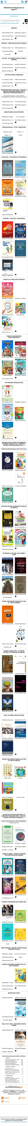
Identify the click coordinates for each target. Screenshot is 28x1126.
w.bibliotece (13, 1091)
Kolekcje (17, 23)
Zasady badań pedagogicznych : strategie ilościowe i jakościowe (16, 1059)
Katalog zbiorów (14, 16)
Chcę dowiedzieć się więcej (7, 1121)
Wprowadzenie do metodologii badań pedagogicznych (14, 1064)
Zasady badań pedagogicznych (10, 1063)
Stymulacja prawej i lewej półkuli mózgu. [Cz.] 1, (13, 1069)
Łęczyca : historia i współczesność (11, 1079)
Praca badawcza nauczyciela (10, 1073)
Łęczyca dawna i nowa (9, 1068)
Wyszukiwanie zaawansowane (7, 23)
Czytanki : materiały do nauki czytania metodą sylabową (14, 1072)
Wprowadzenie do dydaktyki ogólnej (11, 1062)
